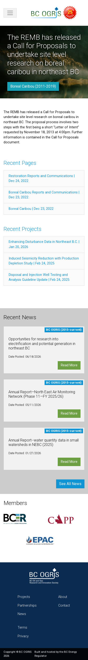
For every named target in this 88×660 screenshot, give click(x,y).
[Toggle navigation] (10, 13)
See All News (70, 484)
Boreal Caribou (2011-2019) (33, 86)
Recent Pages (20, 163)
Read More (69, 365)
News (22, 614)
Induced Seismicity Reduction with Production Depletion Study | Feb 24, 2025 (44, 261)
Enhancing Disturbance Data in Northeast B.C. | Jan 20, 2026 (44, 244)
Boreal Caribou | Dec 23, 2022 (31, 209)
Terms (22, 628)
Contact (64, 606)
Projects (24, 597)
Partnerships (27, 606)
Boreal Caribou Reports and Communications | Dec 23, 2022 (44, 195)
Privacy (23, 636)
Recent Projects (22, 229)
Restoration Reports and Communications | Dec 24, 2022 (42, 178)
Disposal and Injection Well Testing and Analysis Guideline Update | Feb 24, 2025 (39, 277)
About (62, 597)
